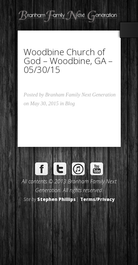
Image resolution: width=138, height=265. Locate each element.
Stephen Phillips (56, 199)
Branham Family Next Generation (80, 95)
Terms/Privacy (97, 199)
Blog (70, 103)
